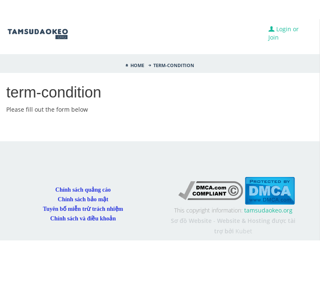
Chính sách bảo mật (83, 156)
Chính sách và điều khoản (83, 175)
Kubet (243, 188)
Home (137, 64)
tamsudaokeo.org (268, 167)
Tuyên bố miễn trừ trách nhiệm (83, 166)
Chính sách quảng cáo (83, 147)
